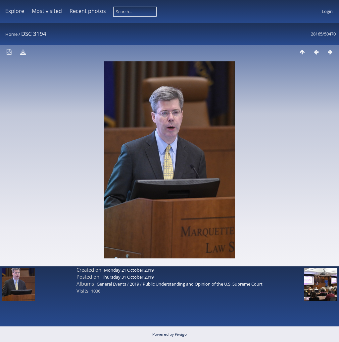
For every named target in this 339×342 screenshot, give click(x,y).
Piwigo (181, 334)
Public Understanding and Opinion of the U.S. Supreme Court (203, 284)
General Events (111, 284)
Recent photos (88, 11)
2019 (134, 284)
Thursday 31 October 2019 (128, 277)
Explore (14, 11)
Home (11, 34)
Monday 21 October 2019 (129, 270)
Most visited (47, 11)
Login (327, 11)
